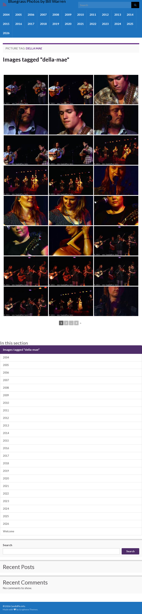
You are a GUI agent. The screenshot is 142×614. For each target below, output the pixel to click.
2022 (92, 23)
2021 (80, 23)
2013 (117, 14)
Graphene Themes (28, 609)
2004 (6, 14)
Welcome (8, 531)
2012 (105, 14)
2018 (43, 23)
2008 (55, 14)
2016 (18, 23)
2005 (18, 14)
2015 (6, 23)
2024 (117, 23)
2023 (105, 23)
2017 (31, 23)
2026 (6, 33)
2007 (43, 14)
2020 (68, 23)
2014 (130, 14)
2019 (55, 23)
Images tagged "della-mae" (36, 59)
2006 (31, 14)
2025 (130, 23)
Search (7, 545)
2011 (92, 14)
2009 (68, 14)
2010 (80, 14)
